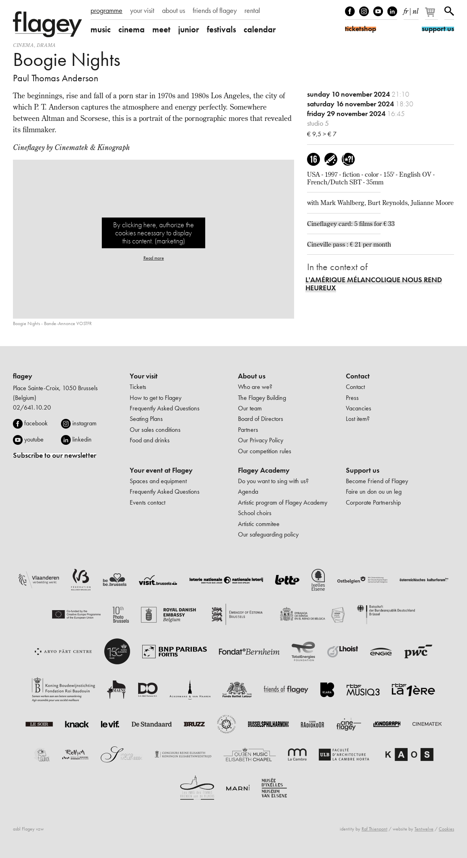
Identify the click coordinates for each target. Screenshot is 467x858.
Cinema (23, 45)
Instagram (364, 11)
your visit (142, 10)
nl (415, 9)
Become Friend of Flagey (377, 481)
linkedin (82, 439)
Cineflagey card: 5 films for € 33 (351, 224)
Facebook (350, 11)
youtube (34, 439)
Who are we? (255, 387)
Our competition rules (264, 451)
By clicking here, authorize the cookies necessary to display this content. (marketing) (153, 232)
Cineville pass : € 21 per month (349, 244)
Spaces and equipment (158, 481)
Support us (362, 470)
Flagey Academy (264, 470)
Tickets (138, 387)
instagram (84, 423)
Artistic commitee (259, 524)
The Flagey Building (262, 397)
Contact (358, 376)
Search (449, 11)
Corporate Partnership (373, 502)
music (100, 29)
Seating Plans (146, 418)
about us (173, 10)
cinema (131, 29)
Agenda (248, 491)
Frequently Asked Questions (165, 408)
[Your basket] (432, 15)
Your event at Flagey (161, 470)
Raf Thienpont (374, 829)
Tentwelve (423, 829)
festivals (221, 29)
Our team (250, 408)
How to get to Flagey (155, 397)
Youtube (378, 11)
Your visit (144, 376)
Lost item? (358, 418)
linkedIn (392, 11)
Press (352, 397)
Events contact (147, 502)
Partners (248, 429)
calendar (260, 29)
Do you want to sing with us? (273, 481)
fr (406, 9)
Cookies (446, 829)
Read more (153, 258)
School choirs (254, 513)
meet (161, 29)
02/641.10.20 (32, 407)
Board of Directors (260, 418)
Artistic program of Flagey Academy (282, 502)
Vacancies (358, 408)
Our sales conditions (155, 429)
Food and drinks (150, 440)
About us (251, 376)
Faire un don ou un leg (374, 491)
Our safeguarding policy (268, 534)
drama (46, 45)
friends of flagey (215, 10)
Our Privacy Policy (260, 440)
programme (106, 10)
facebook (36, 423)
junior (188, 29)
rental (252, 10)
